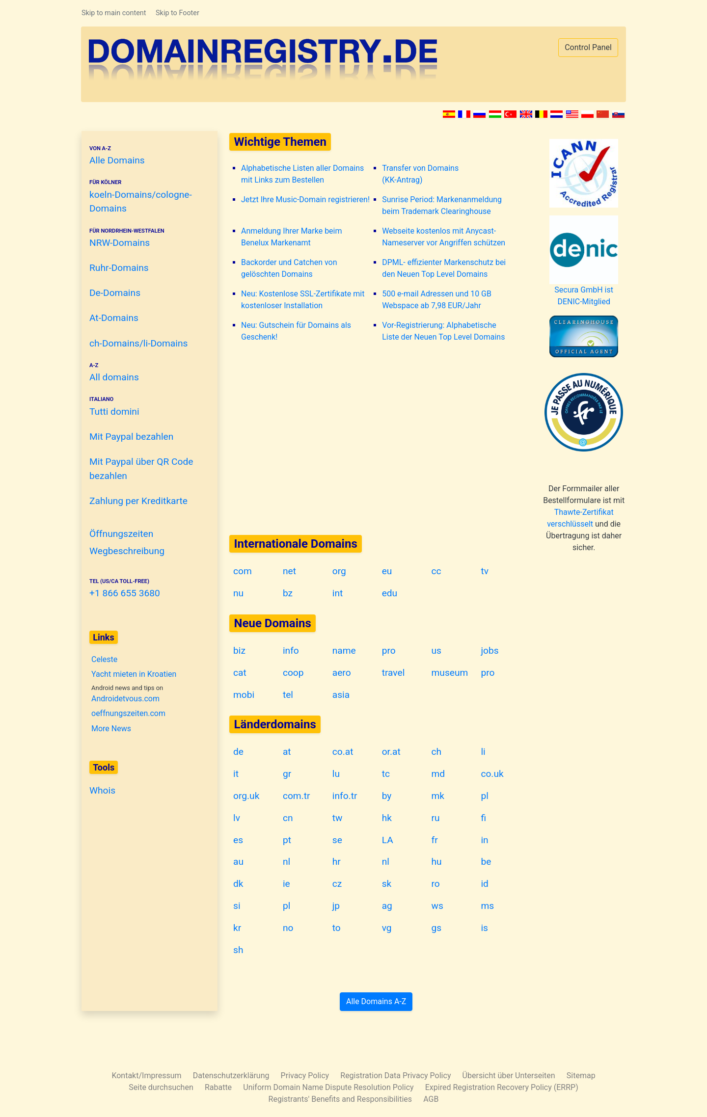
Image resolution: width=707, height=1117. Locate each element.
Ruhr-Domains (119, 267)
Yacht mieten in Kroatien (133, 674)
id (485, 883)
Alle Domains (145, 155)
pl (484, 795)
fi (483, 818)
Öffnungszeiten (121, 533)
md (438, 773)
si (237, 905)
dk (238, 883)
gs (437, 927)
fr (435, 840)
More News (111, 728)
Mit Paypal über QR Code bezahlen (141, 468)
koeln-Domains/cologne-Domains (145, 196)
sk (387, 883)
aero (341, 672)
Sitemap (581, 1075)
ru (436, 818)
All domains (145, 372)
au (238, 861)
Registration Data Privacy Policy (395, 1075)
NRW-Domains (145, 237)
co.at (343, 751)
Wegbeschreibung (126, 551)
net (289, 571)
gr (287, 773)
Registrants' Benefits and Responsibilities (340, 1099)
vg (387, 927)
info (291, 650)
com (242, 571)
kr (237, 927)
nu (238, 593)
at (287, 751)
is (484, 927)
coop (293, 672)
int (337, 593)
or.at (391, 751)
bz (288, 593)
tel (288, 694)
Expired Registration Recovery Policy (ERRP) (501, 1087)
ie (286, 883)
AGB (430, 1099)
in (484, 840)
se (337, 840)
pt (287, 840)
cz (337, 883)
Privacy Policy (305, 1075)
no (288, 927)
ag (387, 905)
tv (485, 571)
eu (387, 571)
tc (386, 773)
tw (337, 818)
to (336, 927)
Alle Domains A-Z (376, 1001)
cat (239, 672)
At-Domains (113, 317)
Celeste (104, 659)
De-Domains (114, 292)
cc (436, 571)
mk (438, 795)
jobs (489, 650)
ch (437, 751)
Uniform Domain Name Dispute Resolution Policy (328, 1087)
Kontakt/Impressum (146, 1075)
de (238, 751)
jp (336, 905)
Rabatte (218, 1087)
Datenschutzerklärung (231, 1075)
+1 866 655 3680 (145, 588)
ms (487, 905)
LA (387, 840)
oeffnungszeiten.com (128, 713)
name (344, 650)
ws (437, 905)
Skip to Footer (177, 13)
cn (288, 818)
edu (390, 593)
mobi (243, 694)
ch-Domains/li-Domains (138, 343)
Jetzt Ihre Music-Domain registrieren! (305, 199)
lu (336, 773)
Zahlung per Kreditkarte (138, 500)
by (387, 795)
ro (436, 883)
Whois (102, 790)
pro (389, 650)
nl (286, 861)
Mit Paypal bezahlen (131, 436)
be (486, 861)
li (483, 751)
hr (336, 861)
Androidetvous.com (125, 698)
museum (450, 672)
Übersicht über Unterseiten (508, 1075)
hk (387, 818)
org (339, 571)
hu (437, 861)
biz (239, 650)
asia (341, 694)
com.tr (296, 795)
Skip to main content (114, 13)
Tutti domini (145, 406)
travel (393, 672)
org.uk (246, 795)
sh (238, 950)
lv (236, 818)
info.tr (344, 795)
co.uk (492, 773)
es (238, 840)
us (436, 650)
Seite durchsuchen (161, 1087)
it (236, 773)
